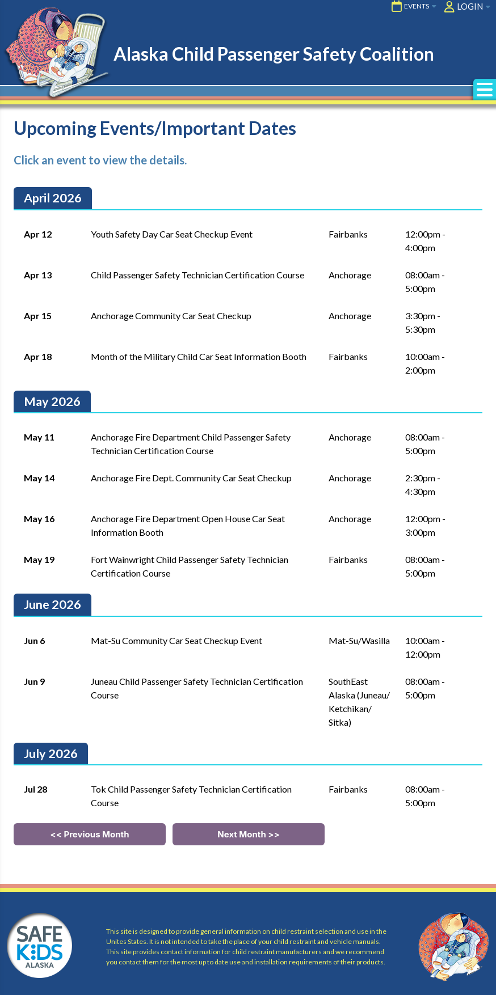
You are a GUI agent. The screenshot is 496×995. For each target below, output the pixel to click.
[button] (484, 89)
